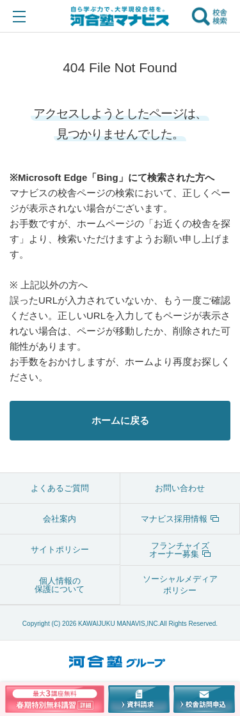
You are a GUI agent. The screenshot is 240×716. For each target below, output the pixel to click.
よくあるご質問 (60, 488)
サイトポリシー (60, 549)
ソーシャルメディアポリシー (180, 584)
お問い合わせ (180, 488)
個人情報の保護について (59, 585)
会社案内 (59, 519)
